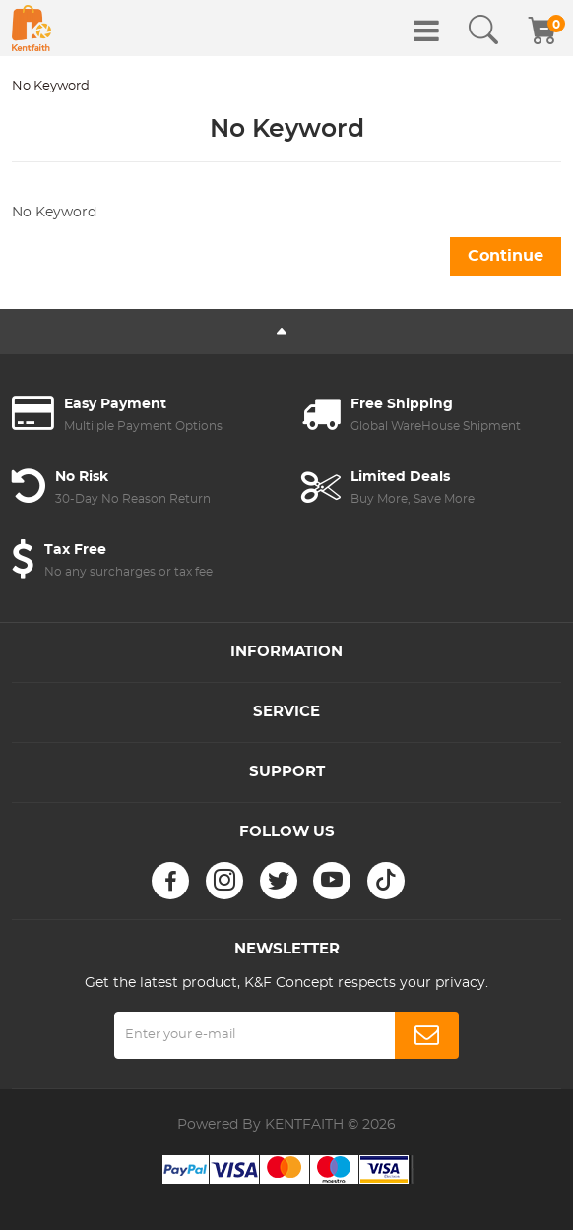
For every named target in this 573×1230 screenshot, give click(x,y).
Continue (505, 256)
